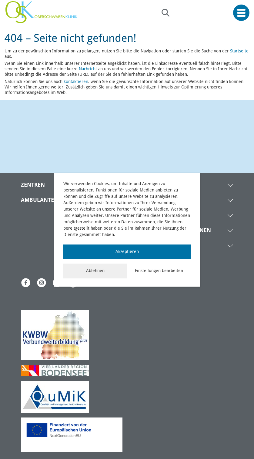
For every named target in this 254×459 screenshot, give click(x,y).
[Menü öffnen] (241, 13)
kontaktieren (76, 82)
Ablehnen (95, 271)
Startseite (239, 51)
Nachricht (88, 69)
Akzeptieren (127, 252)
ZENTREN (33, 185)
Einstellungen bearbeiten (159, 271)
